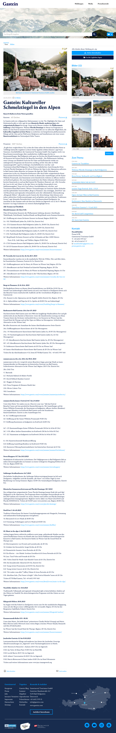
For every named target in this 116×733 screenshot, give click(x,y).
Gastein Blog (24, 688)
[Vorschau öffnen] (35, 69)
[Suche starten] (94, 34)
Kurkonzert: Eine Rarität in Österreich (87, 201)
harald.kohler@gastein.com (83, 244)
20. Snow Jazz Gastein (80, 220)
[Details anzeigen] (112, 97)
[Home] (10, 4)
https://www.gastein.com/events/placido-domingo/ (38, 504)
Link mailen (63, 671)
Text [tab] (6, 44)
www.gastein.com (36, 705)
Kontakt (22, 705)
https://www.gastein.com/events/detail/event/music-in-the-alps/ (43, 582)
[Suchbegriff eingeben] (50, 34)
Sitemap (8, 705)
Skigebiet (22, 694)
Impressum (9, 699)
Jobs (6, 694)
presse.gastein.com (78, 246)
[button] (110, 34)
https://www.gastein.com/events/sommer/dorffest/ (38, 525)
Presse (7, 691)
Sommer (22, 691)
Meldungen (79, 4)
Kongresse (8, 688)
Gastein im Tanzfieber (80, 163)
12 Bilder (18, 98)
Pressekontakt (103, 4)
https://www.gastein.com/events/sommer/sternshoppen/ (40, 467)
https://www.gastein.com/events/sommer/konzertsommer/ (41, 250)
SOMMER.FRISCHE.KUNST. (84, 182)
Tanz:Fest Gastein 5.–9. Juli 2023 (84, 207)
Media (90, 4)
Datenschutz (9, 702)
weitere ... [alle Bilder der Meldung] (109, 153)
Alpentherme (24, 697)
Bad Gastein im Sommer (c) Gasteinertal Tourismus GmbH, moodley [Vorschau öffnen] (35, 93)
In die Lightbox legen (92, 57)
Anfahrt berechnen (41, 712)
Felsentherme (24, 699)
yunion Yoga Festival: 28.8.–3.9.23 (85, 189)
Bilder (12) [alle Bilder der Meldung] (77, 65)
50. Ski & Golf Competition (82, 214)
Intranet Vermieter (12, 697)
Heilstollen (23, 702)
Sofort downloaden (92, 53)
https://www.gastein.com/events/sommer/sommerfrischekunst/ (43, 450)
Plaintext (63, 117)
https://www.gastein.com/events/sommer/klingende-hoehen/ (42, 612)
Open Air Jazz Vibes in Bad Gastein (85, 195)
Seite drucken (11, 671)
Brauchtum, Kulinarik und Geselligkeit (87, 176)
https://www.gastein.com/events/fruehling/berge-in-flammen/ (42, 304)
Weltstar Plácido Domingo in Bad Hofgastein (89, 170)
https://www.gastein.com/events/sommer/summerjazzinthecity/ (43, 395)
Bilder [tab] (12, 44)
